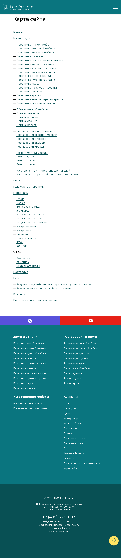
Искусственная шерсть (31, 222)
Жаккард (22, 210)
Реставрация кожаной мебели (36, 134)
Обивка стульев (26, 121)
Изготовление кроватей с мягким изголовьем (47, 174)
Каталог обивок (72, 423)
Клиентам (22, 261)
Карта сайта (70, 468)
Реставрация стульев (30, 142)
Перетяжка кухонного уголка (35, 79)
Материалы (20, 192)
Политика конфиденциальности (35, 300)
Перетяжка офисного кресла (35, 103)
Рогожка (22, 234)
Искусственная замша (31, 214)
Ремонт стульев (26, 160)
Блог (16, 278)
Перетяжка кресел (28, 95)
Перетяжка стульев (29, 91)
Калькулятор (71, 418)
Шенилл (21, 245)
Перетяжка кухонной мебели (35, 48)
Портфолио (20, 271)
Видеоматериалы (28, 265)
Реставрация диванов (31, 138)
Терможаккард (26, 238)
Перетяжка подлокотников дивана (39, 60)
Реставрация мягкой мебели (35, 131)
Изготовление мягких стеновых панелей (43, 170)
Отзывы (68, 433)
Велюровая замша (28, 206)
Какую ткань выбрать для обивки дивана (43, 288)
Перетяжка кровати (29, 83)
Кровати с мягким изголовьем (30, 408)
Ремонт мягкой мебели (32, 152)
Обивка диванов (27, 113)
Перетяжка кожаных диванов (36, 72)
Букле (20, 198)
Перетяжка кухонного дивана (36, 68)
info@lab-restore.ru (59, 531)
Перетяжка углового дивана (35, 64)
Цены (17, 180)
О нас (67, 403)
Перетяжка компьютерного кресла (39, 99)
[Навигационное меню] (115, 7)
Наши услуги (22, 38)
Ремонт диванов (27, 156)
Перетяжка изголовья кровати (36, 87)
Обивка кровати (27, 117)
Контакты (19, 294)
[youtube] (90, 320)
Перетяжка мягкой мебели (34, 44)
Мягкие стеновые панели (27, 403)
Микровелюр (25, 230)
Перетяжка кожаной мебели (35, 52)
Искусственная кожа (30, 218)
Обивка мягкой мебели (32, 109)
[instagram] (30, 320)
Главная (18, 32)
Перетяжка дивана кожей (33, 75)
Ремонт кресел (26, 164)
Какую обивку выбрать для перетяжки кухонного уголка (54, 284)
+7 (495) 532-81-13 (59, 517)
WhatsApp (65, 528)
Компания (23, 258)
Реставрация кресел (30, 146)
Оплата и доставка (74, 438)
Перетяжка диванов (29, 56)
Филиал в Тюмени (74, 453)
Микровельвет (26, 226)
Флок (19, 241)
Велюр (20, 202)
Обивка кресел (26, 124)
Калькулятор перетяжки (29, 186)
